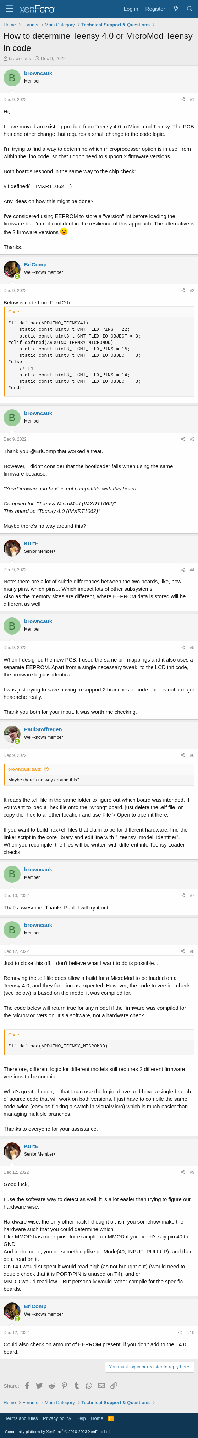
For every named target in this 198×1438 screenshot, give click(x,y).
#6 (192, 755)
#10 (190, 1332)
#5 (192, 647)
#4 (192, 569)
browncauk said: (25, 769)
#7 (192, 895)
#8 (192, 951)
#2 (192, 290)
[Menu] (9, 9)
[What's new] (175, 8)
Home (97, 1418)
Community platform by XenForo (58, 1431)
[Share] (182, 100)
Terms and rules (21, 1418)
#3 (192, 439)
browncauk (20, 58)
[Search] (190, 8)
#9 (192, 1172)
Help (81, 1418)
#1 (192, 99)
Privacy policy (57, 1418)
